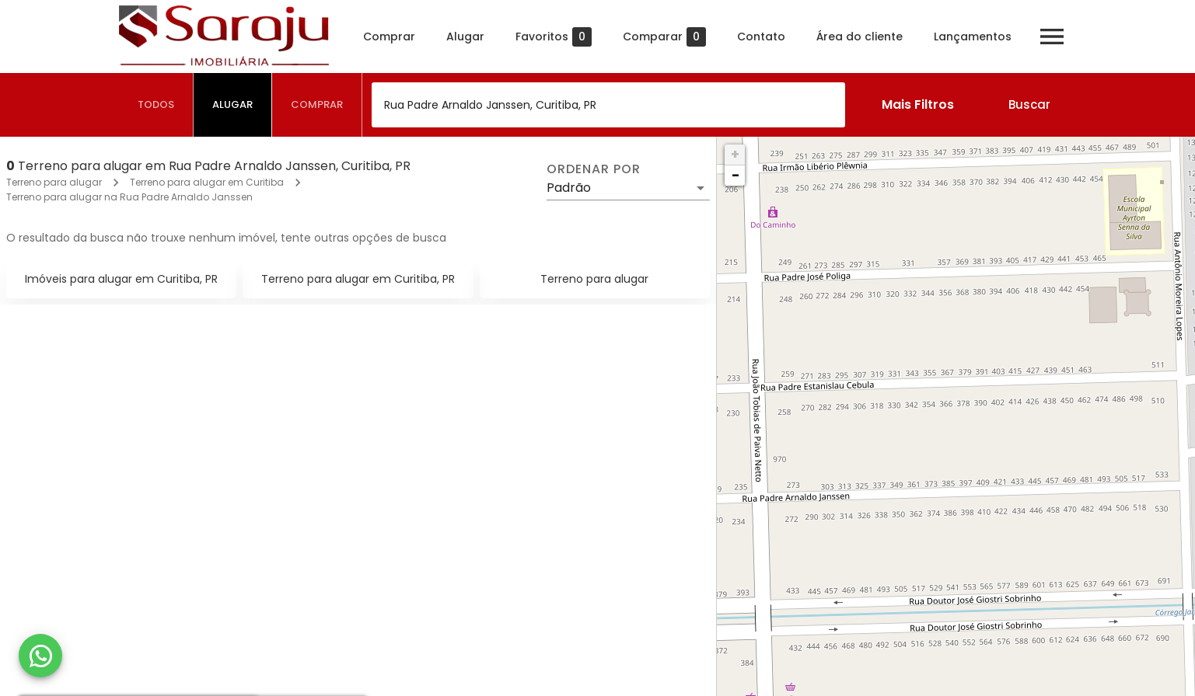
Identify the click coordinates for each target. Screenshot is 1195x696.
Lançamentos (973, 36)
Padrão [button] (569, 188)
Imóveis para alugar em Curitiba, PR (121, 279)
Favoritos (553, 37)
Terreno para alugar (54, 182)
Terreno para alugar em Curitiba (207, 182)
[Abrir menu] (1052, 36)
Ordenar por (593, 169)
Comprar (389, 36)
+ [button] (735, 154)
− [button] (735, 175)
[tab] (156, 105)
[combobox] (608, 104)
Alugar (465, 36)
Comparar (664, 37)
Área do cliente (859, 36)
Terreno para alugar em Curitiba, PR (358, 279)
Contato (761, 36)
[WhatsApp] (40, 655)
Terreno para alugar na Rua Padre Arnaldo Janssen (129, 197)
